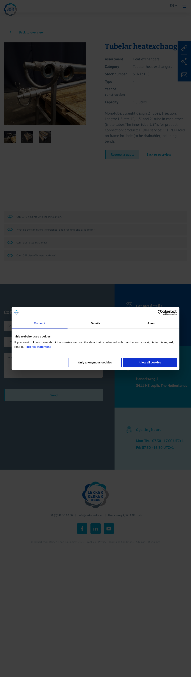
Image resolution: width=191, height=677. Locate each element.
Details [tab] (95, 323)
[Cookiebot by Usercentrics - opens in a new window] (160, 312)
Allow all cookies (150, 362)
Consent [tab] (39, 323)
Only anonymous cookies (95, 362)
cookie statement (38, 346)
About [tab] (151, 323)
